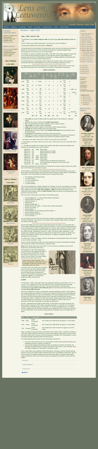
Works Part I (84, 67)
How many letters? (86, 37)
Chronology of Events (89, 55)
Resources (80, 24)
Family (30, 27)
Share (25, 372)
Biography (14, 27)
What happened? (28, 364)
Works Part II (85, 69)
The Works (84, 65)
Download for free (8, 42)
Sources (25, 360)
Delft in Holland (64, 27)
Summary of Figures (88, 54)
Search (87, 24)
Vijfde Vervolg (86, 97)
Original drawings (86, 41)
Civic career (37, 27)
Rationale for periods (87, 39)
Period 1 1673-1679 (86, 44)
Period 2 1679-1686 (86, 46)
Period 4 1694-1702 (86, 50)
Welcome (6, 27)
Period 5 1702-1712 (86, 58)
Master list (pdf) (7, 49)
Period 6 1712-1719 (86, 60)
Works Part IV (85, 73)
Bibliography (83, 85)
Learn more (26, 368)
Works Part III (85, 71)
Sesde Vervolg (87, 99)
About (92, 24)
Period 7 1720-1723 (86, 61)
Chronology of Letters (89, 52)
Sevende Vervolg (87, 100)
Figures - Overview (86, 42)
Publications (83, 77)
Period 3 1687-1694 (86, 48)
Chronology (22, 27)
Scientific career (47, 27)
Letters (56, 27)
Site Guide (72, 24)
